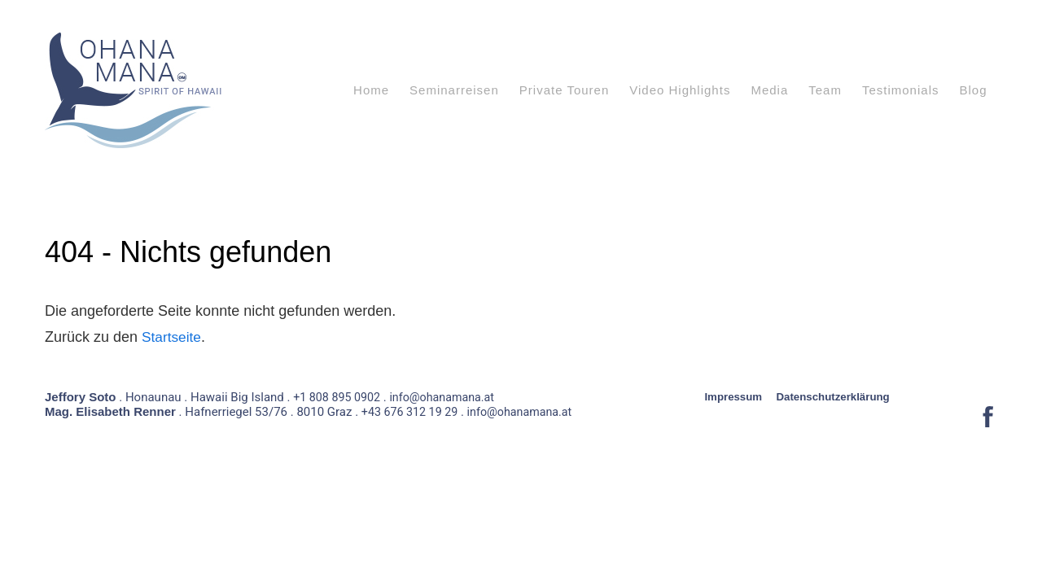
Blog (973, 90)
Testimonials (900, 90)
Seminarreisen (454, 90)
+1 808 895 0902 (338, 407)
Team (825, 90)
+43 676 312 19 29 (412, 422)
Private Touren (564, 90)
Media (769, 90)
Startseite (173, 337)
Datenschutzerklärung (840, 406)
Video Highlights (679, 90)
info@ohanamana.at (449, 407)
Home (371, 90)
